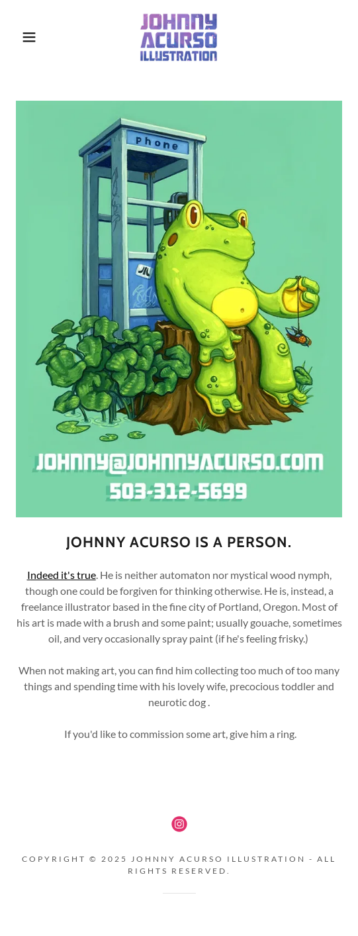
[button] (25, 37)
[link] (179, 37)
